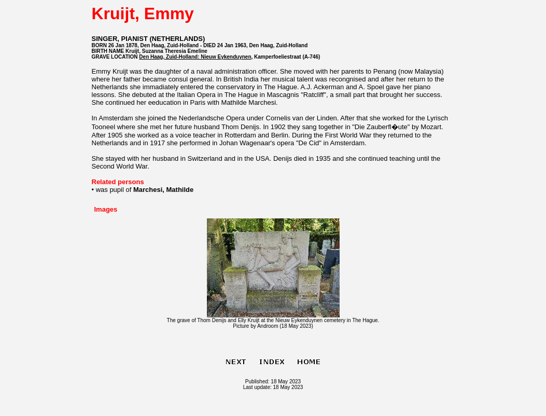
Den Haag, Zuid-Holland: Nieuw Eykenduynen (195, 57)
